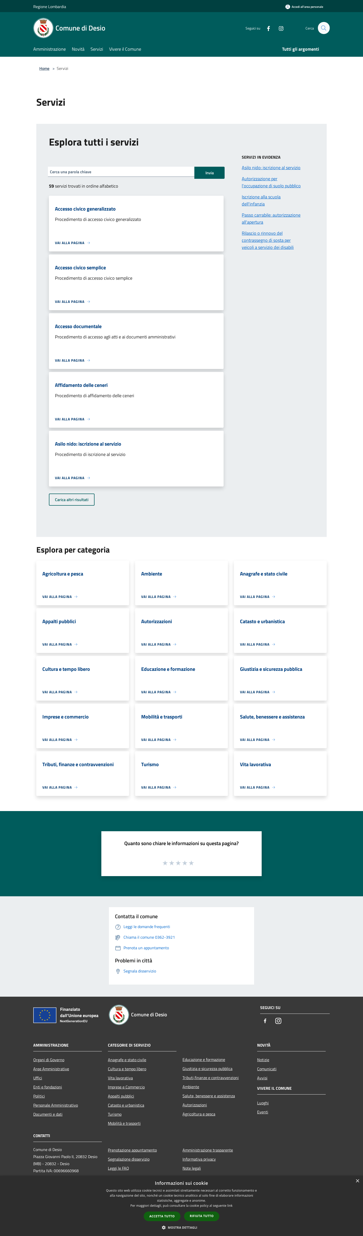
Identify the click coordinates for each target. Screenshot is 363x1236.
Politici (39, 1096)
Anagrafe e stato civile (127, 1060)
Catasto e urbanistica (126, 1105)
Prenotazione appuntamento (132, 1150)
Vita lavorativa (120, 1078)
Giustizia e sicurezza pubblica (207, 1069)
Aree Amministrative (51, 1069)
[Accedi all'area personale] (304, 7)
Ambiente (191, 1087)
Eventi (262, 1112)
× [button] (357, 1181)
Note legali (192, 1168)
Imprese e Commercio (126, 1087)
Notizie (263, 1060)
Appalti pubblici (121, 1096)
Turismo (115, 1114)
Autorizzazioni (195, 1105)
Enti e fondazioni (47, 1087)
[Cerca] (324, 28)
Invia (209, 173)
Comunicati (267, 1069)
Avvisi (262, 1078)
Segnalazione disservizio (128, 1159)
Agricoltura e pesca (199, 1114)
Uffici (37, 1078)
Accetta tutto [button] (162, 1216)
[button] (181, 1227)
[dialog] (181, 1206)
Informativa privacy (199, 1159)
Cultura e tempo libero (127, 1069)
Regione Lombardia (49, 7)
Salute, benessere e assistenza (209, 1096)
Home (44, 68)
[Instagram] (279, 27)
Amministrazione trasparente (208, 1150)
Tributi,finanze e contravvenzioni (211, 1078)
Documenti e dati (48, 1114)
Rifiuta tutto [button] (202, 1216)
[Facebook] (266, 27)
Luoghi (263, 1103)
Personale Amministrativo (55, 1105)
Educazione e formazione (204, 1059)
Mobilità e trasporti (124, 1123)
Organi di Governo (48, 1060)
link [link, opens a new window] (230, 1205)
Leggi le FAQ (118, 1168)
